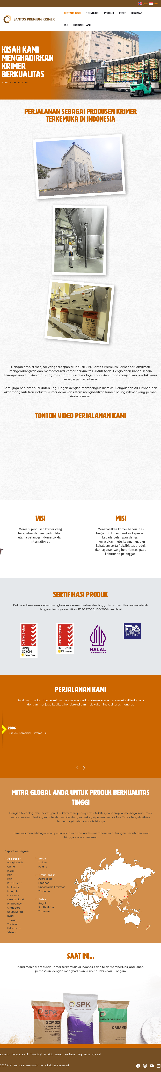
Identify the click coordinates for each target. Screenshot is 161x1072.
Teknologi (36, 1054)
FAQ (79, 1054)
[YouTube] (151, 1065)
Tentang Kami (20, 1054)
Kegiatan (70, 1054)
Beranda (5, 1054)
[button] (77, 768)
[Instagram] (145, 1065)
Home (5, 82)
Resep (58, 1054)
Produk (48, 1054)
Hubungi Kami (92, 1054)
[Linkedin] (158, 1065)
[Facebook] (138, 1065)
